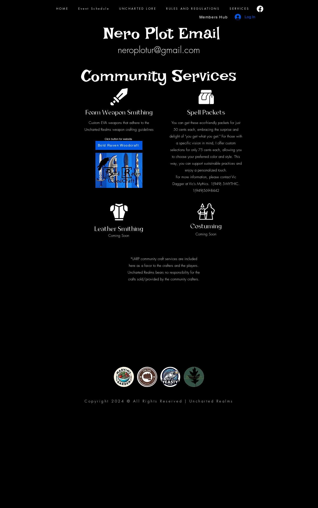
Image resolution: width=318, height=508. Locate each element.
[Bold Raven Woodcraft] (118, 145)
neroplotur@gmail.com (159, 50)
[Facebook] (260, 9)
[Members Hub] (214, 17)
